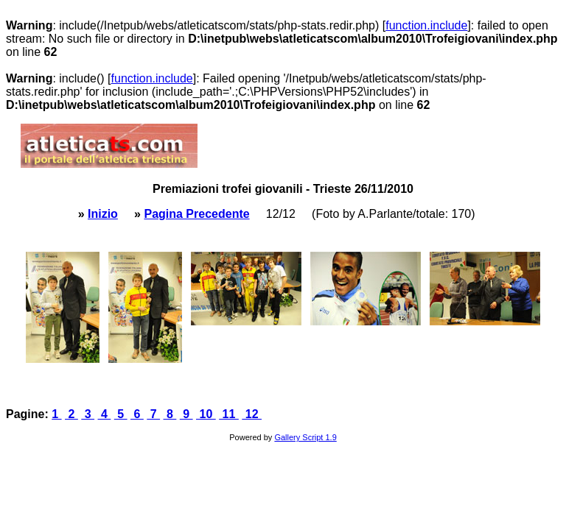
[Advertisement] (372, 146)
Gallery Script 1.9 (305, 437)
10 (206, 414)
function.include (426, 25)
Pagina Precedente (196, 214)
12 (252, 414)
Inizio (103, 214)
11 (229, 414)
